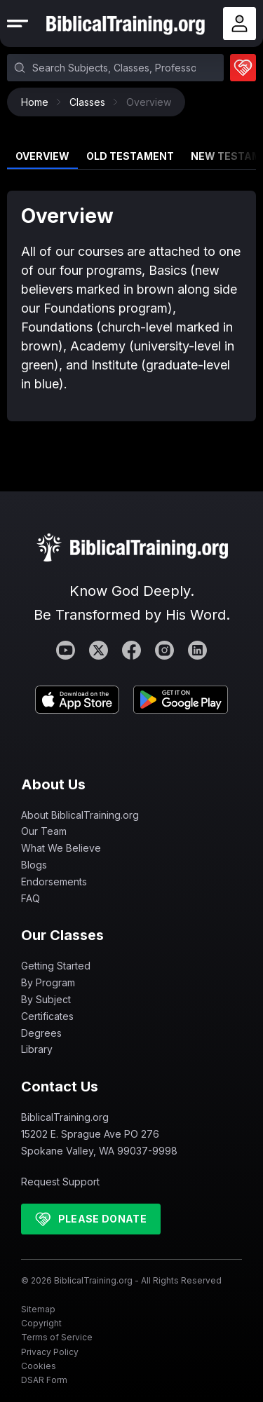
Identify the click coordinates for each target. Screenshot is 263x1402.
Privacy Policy (50, 1352)
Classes (90, 102)
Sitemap (38, 1309)
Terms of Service (57, 1337)
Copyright (41, 1323)
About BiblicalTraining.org (80, 815)
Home (38, 102)
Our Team (44, 831)
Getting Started (55, 966)
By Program (48, 982)
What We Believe (61, 848)
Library (37, 1049)
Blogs (34, 865)
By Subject (46, 999)
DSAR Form (44, 1380)
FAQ (30, 898)
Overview (42, 156)
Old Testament (130, 156)
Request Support (60, 1181)
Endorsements (54, 881)
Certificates (47, 1016)
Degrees (41, 1033)
